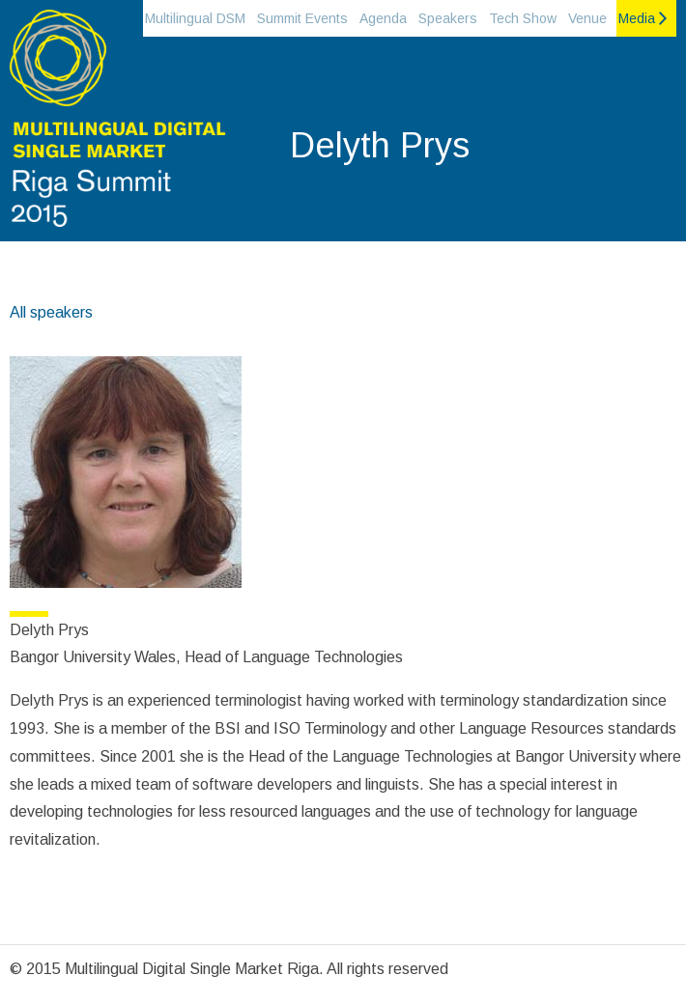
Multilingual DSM (195, 18)
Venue (587, 18)
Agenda (383, 18)
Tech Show (523, 18)
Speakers (447, 18)
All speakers (51, 312)
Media (636, 18)
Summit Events (302, 18)
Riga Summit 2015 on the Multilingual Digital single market (116, 125)
